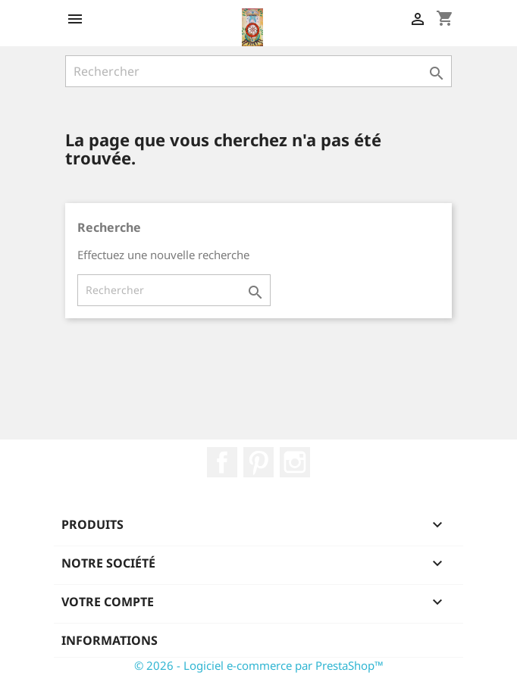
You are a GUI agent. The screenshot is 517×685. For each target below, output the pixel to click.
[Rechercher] (258, 71)
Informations (109, 640)
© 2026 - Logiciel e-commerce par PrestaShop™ (259, 665)
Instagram (295, 462)
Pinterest (258, 462)
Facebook (222, 462)
